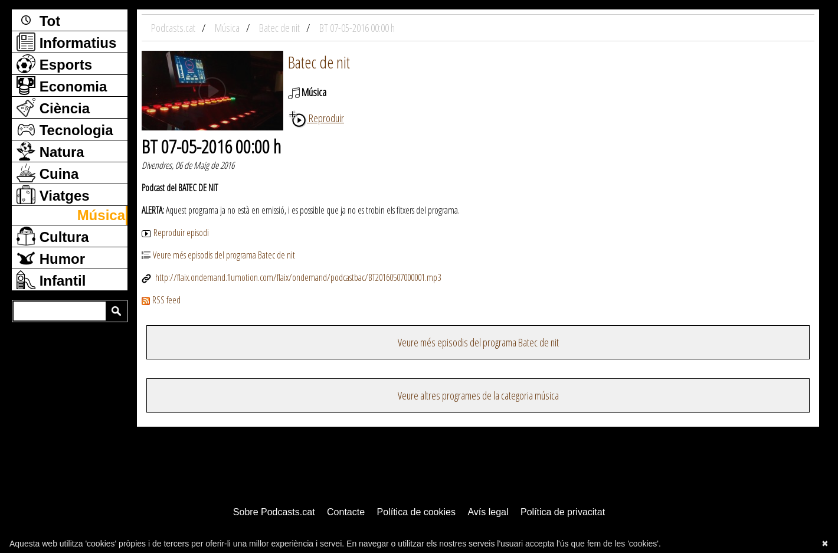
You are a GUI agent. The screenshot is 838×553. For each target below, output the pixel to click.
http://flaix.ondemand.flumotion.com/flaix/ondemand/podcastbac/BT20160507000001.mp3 (291, 277)
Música (101, 215)
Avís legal (487, 512)
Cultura (53, 236)
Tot (38, 20)
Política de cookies (416, 512)
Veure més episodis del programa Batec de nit (218, 254)
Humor (51, 257)
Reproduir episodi (175, 232)
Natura (50, 151)
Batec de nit (319, 62)
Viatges (53, 194)
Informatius (66, 41)
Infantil (51, 279)
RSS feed (161, 299)
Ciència (53, 107)
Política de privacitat (563, 512)
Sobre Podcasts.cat (274, 512)
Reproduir (316, 118)
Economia (62, 85)
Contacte (346, 512)
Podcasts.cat (174, 28)
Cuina (47, 172)
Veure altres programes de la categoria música (478, 395)
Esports (54, 63)
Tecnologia (65, 129)
